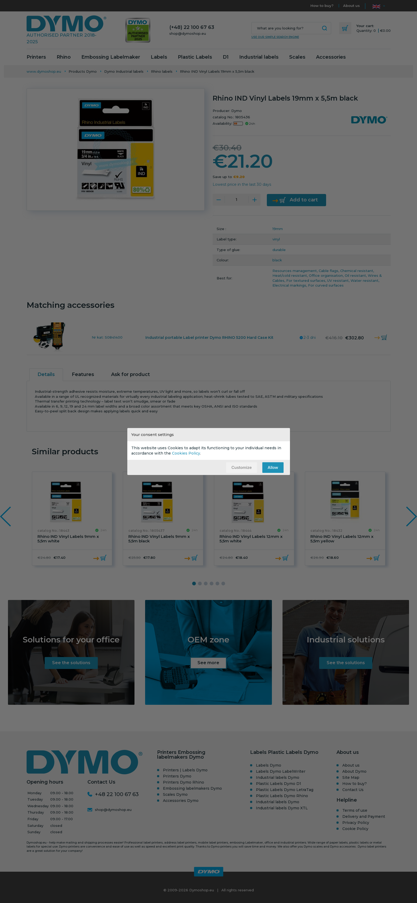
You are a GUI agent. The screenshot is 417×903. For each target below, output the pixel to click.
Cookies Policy (186, 453)
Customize (241, 467)
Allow (273, 467)
